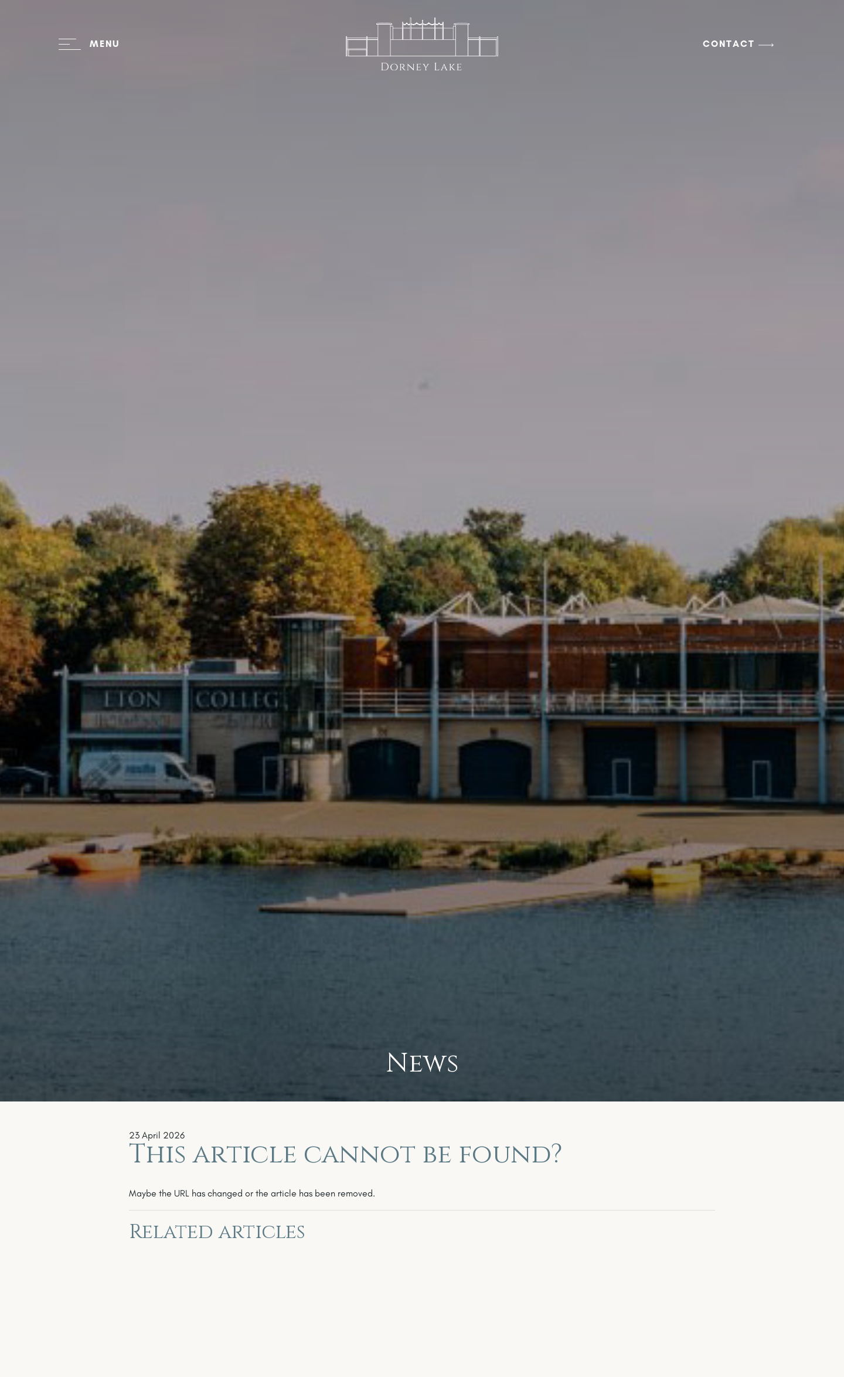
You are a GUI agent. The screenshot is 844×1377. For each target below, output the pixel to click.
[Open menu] (89, 44)
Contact (729, 43)
